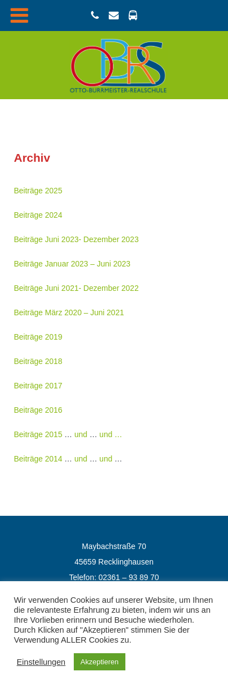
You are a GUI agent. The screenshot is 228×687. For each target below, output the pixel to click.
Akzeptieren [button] (99, 662)
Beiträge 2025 (38, 190)
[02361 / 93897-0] (96, 15)
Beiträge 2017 (38, 385)
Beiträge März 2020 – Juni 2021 (69, 312)
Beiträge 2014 (38, 458)
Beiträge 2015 (38, 434)
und (80, 434)
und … (110, 434)
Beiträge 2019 (38, 336)
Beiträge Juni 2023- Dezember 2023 (76, 239)
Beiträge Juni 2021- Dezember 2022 (76, 288)
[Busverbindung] (132, 15)
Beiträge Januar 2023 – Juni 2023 (72, 263)
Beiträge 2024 (38, 215)
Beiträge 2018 (38, 361)
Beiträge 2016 (38, 410)
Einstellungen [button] (41, 662)
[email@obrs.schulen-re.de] (115, 15)
